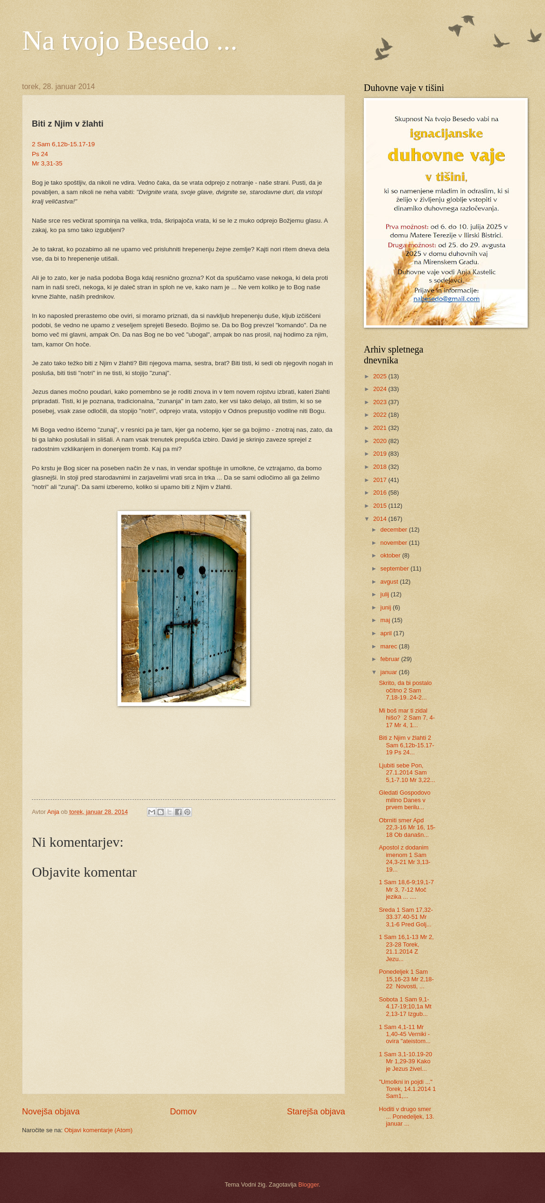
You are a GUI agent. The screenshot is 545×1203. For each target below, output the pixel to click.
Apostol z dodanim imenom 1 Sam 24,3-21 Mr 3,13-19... (404, 858)
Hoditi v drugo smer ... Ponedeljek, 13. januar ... (406, 1116)
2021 (380, 427)
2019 (380, 453)
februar (390, 658)
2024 (380, 388)
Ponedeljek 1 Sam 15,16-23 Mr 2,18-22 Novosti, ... (406, 979)
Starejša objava (316, 1111)
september (395, 568)
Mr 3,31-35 (47, 163)
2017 (380, 479)
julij (385, 594)
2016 (380, 492)
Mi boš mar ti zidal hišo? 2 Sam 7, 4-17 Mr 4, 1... (407, 718)
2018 (380, 466)
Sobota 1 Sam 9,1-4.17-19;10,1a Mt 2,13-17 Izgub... (405, 1006)
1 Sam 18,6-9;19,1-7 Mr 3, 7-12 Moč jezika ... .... (406, 889)
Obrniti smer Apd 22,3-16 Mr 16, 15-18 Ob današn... (407, 827)
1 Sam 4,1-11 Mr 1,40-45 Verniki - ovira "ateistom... (404, 1034)
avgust (390, 581)
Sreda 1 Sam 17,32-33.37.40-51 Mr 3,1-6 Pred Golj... (406, 917)
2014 (380, 518)
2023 (380, 402)
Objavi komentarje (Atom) (98, 1130)
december (394, 529)
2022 (380, 414)
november (394, 542)
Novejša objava (51, 1111)
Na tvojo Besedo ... (129, 40)
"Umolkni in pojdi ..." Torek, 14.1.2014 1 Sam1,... (407, 1089)
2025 (380, 376)
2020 (380, 440)
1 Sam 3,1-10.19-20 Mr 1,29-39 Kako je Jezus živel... (405, 1061)
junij (386, 607)
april (386, 633)
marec (389, 646)
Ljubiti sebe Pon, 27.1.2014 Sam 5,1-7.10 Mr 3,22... (407, 772)
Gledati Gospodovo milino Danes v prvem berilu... (404, 800)
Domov (183, 1111)
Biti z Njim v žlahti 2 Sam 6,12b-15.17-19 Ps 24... (406, 745)
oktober (391, 555)
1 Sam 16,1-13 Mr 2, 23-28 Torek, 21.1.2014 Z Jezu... (406, 947)
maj (385, 620)
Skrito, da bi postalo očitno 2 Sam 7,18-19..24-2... (405, 690)
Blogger (308, 1184)
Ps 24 (40, 154)
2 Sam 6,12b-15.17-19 (63, 144)
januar (389, 672)
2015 (380, 505)
